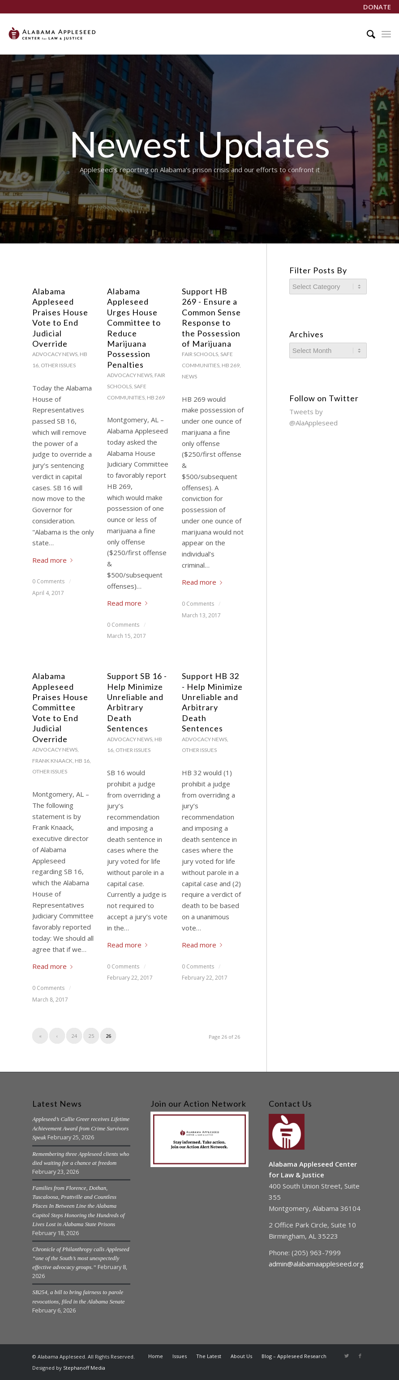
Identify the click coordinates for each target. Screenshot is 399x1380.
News (189, 376)
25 (91, 1035)
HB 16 (82, 760)
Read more (54, 560)
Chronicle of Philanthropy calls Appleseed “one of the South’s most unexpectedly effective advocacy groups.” (80, 1258)
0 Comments (48, 581)
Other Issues (58, 365)
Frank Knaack (52, 760)
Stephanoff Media (84, 1367)
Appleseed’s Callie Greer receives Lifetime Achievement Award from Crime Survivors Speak (80, 1128)
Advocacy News (54, 354)
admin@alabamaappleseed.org (316, 1263)
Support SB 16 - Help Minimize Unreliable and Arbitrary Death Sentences (137, 702)
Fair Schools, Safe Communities (136, 386)
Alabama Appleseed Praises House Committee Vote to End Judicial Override (60, 707)
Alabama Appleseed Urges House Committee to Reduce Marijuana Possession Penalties (134, 327)
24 (74, 1035)
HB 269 (156, 397)
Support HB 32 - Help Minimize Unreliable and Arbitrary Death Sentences (212, 702)
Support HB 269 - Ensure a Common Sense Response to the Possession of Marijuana (211, 317)
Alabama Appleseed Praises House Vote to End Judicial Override (60, 317)
